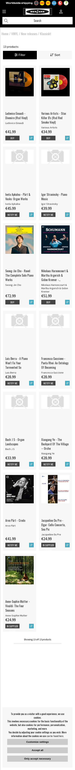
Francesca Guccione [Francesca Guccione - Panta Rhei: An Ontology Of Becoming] (52, 372)
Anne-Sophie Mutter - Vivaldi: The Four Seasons (17, 606)
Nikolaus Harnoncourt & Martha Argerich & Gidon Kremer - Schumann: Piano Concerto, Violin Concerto (54, 275)
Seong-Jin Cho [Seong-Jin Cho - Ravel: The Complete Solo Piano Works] (13, 285)
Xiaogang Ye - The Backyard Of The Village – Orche (55, 444)
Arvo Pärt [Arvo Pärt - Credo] (10, 525)
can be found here (55, 736)
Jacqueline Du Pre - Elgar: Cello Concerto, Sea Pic (53, 525)
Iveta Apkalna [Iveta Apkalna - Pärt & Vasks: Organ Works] (12, 204)
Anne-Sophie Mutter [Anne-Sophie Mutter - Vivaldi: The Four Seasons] (16, 615)
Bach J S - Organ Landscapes (14, 441)
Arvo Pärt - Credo (15, 520)
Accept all (37, 750)
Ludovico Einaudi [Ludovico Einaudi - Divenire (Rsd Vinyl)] (14, 123)
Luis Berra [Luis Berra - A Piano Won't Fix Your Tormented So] (10, 372)
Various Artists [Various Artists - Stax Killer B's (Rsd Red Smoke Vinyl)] (49, 127)
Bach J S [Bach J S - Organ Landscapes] (10, 449)
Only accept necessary (37, 758)
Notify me (12, 215)
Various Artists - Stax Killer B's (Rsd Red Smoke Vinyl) (53, 117)
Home (4, 33)
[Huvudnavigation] (4, 12)
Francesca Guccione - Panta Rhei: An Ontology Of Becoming (54, 363)
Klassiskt (45, 33)
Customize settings (37, 742)
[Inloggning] (61, 12)
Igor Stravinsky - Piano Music (54, 196)
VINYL (14, 33)
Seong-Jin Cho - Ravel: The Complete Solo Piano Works (19, 275)
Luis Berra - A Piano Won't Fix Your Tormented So (16, 363)
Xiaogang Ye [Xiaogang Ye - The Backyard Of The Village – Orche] (48, 453)
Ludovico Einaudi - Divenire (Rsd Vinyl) (16, 115)
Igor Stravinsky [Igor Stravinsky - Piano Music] (49, 204)
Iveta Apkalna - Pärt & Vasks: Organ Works (17, 196)
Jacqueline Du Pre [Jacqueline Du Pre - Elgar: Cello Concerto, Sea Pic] (51, 534)
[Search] (37, 20)
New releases (29, 33)
